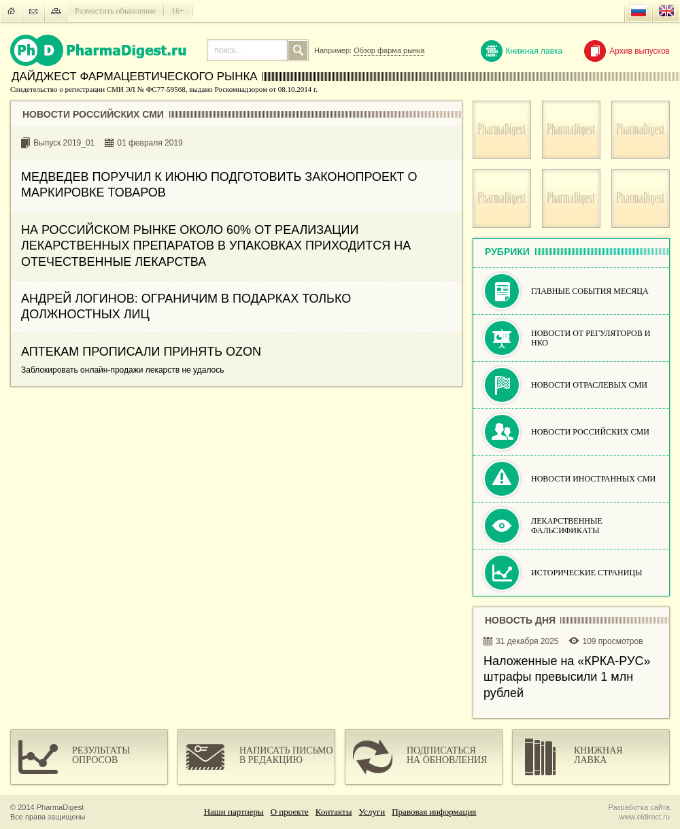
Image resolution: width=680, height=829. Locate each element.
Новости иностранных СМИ (593, 479)
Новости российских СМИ (590, 432)
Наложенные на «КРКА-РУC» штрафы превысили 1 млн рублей (566, 677)
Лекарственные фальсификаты (566, 525)
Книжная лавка (522, 51)
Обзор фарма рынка (389, 50)
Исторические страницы (587, 572)
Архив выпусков (627, 51)
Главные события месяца (590, 291)
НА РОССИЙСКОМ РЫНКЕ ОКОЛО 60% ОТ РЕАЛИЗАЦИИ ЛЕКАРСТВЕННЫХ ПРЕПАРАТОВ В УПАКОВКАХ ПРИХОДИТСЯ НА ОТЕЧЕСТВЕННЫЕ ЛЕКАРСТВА (216, 246)
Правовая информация (434, 812)
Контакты (334, 812)
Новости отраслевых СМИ (589, 385)
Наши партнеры (234, 812)
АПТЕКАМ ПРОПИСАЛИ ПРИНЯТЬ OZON (141, 351)
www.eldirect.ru (644, 817)
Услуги (372, 812)
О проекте (290, 812)
